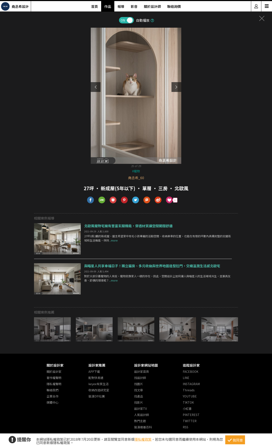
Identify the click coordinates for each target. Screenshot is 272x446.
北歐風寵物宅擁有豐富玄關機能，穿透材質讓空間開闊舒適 (128, 225)
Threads (189, 390)
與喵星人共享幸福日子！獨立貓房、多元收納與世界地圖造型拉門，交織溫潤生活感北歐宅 (152, 265)
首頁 (94, 6)
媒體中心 (52, 402)
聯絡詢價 (174, 6)
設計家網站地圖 (146, 365)
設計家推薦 (96, 365)
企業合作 (52, 396)
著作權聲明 (54, 378)
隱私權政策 (143, 439)
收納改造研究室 (98, 390)
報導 (121, 6)
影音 (134, 6)
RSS (185, 427)
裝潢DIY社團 (96, 396)
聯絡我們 (52, 390)
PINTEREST (191, 415)
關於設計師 (152, 6)
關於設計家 (55, 365)
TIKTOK (188, 402)
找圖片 (138, 384)
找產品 (138, 396)
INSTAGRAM (191, 384)
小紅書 (187, 408)
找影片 (138, 402)
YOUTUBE (190, 396)
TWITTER (190, 421)
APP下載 (94, 371)
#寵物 (136, 171)
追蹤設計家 (191, 365)
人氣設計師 (141, 415)
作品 (107, 6)
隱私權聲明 (54, 384)
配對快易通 (95, 378)
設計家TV (140, 408)
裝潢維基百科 (143, 427)
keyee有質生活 (98, 384)
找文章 (138, 390)
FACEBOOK (190, 371)
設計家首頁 (141, 371)
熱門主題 (140, 421)
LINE (186, 378)
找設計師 (140, 378)
